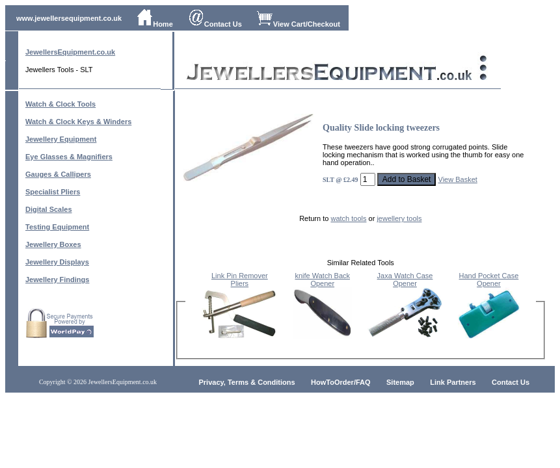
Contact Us (215, 24)
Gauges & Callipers (58, 174)
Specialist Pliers (52, 192)
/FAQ (362, 382)
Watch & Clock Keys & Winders (78, 121)
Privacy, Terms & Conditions (247, 382)
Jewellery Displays (57, 262)
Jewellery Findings (57, 279)
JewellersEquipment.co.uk (70, 52)
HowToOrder (332, 382)
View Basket (457, 179)
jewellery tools (399, 218)
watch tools (348, 218)
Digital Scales (48, 209)
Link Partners (452, 382)
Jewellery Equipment (60, 139)
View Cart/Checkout (298, 24)
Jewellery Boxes (53, 244)
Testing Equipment (57, 227)
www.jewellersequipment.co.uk (69, 18)
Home (155, 24)
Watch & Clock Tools (60, 104)
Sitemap (400, 382)
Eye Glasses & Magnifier (67, 157)
